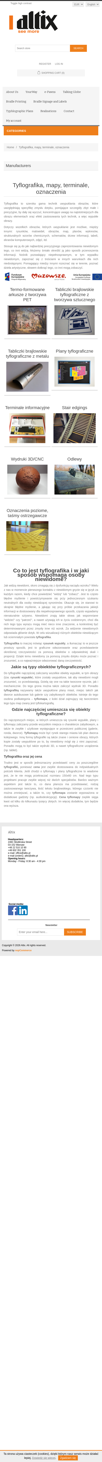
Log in (59, 64)
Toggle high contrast (20, 3)
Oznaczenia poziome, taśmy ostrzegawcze (27, 513)
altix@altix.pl (31, 855)
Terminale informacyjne (27, 407)
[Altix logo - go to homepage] (51, 21)
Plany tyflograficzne (74, 351)
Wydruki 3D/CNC (27, 459)
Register (45, 64)
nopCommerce (23, 950)
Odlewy (74, 459)
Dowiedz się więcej (43, 1457)
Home (10, 147)
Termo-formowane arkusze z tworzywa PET (27, 294)
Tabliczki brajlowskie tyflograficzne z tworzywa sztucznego (74, 294)
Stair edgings (74, 407)
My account (13, 120)
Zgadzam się (68, 1457)
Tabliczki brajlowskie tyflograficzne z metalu (27, 354)
